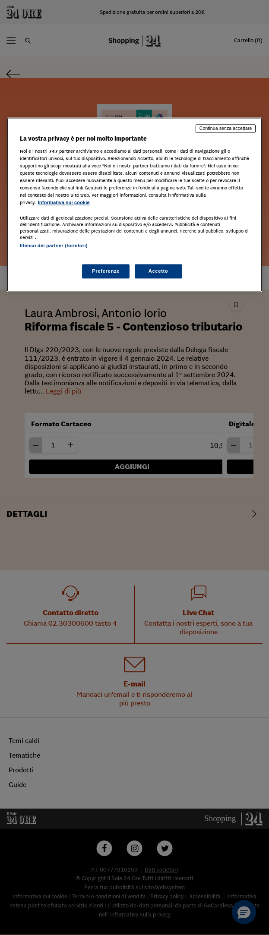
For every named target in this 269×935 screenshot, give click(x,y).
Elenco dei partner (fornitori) (54, 246)
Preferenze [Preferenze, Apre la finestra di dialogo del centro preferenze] (106, 271)
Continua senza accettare (225, 128)
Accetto (158, 271)
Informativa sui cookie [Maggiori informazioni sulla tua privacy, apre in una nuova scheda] (64, 202)
